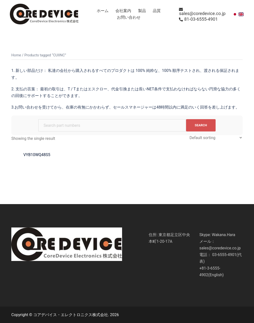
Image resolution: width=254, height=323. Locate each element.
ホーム (103, 10)
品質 (157, 10)
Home (16, 55)
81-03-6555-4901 (198, 19)
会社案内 (123, 10)
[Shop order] (216, 137)
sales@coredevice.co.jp (202, 11)
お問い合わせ (129, 17)
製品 (142, 10)
